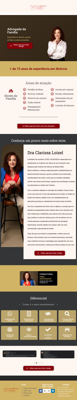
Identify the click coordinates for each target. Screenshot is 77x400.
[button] (1, 356)
